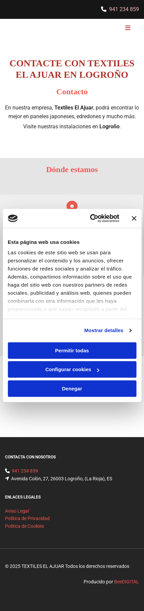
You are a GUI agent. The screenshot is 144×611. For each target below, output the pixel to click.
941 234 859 (124, 9)
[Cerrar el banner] (134, 218)
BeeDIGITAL (126, 581)
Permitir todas (72, 350)
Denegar (72, 388)
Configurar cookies (72, 369)
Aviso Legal (17, 511)
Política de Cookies (24, 526)
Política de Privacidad (27, 518)
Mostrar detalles (104, 330)
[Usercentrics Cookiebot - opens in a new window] (90, 218)
